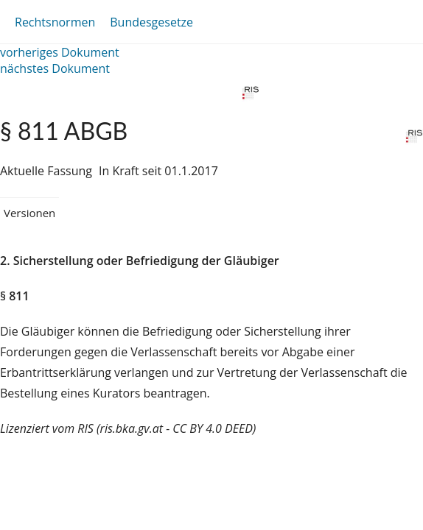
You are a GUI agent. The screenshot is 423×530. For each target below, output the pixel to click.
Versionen (29, 212)
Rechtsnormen (55, 22)
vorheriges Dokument (59, 52)
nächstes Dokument (55, 68)
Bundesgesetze (151, 22)
